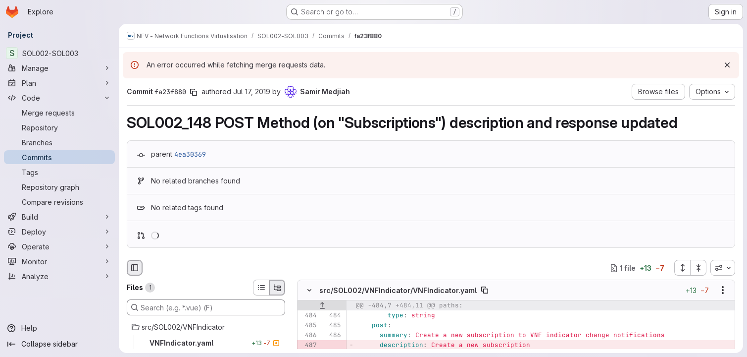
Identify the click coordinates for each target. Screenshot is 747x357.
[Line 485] (308, 326)
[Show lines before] (322, 306)
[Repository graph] (59, 187)
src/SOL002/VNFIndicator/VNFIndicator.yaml (398, 290)
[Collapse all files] (698, 268)
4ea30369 (190, 154)
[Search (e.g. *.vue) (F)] (206, 307)
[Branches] (59, 142)
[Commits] (59, 157)
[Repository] (59, 127)
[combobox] (722, 268)
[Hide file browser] (135, 268)
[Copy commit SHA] (193, 92)
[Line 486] (308, 336)
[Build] (59, 217)
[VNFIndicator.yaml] (206, 343)
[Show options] (723, 291)
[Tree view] (277, 288)
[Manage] (59, 68)
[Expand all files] (682, 268)
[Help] (59, 328)
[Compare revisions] (59, 202)
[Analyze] (59, 276)
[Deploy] (59, 231)
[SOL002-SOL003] (59, 53)
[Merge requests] (59, 112)
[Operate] (59, 246)
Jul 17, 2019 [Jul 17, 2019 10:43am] (251, 91)
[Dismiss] (727, 65)
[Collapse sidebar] (59, 344)
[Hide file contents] (309, 291)
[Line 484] (308, 316)
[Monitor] (59, 261)
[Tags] (59, 172)
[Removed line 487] (308, 346)
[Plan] (59, 83)
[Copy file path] (485, 291)
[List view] (261, 288)
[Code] (59, 98)
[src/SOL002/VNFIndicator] (206, 327)
